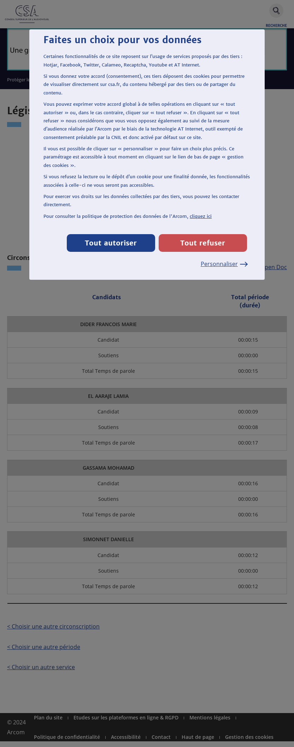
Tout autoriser (111, 242)
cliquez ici (201, 216)
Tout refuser (202, 242)
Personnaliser (224, 264)
